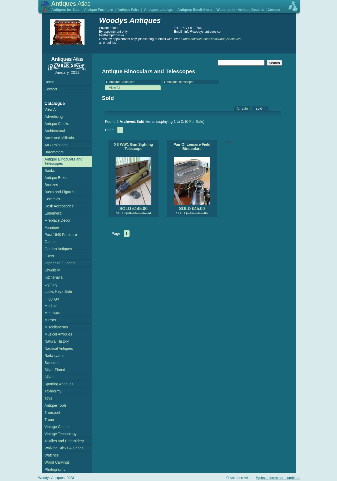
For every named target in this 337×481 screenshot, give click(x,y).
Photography (54, 469)
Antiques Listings (158, 10)
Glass (49, 256)
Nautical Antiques (58, 348)
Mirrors (50, 320)
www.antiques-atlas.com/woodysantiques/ (212, 39)
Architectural (54, 131)
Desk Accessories (58, 206)
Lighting (50, 284)
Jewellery (52, 270)
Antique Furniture (98, 10)
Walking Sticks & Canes (63, 448)
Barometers (53, 152)
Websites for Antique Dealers (240, 10)
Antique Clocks (56, 124)
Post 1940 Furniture (60, 234)
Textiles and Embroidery (64, 441)
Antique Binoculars (122, 82)
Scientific (51, 363)
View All (114, 88)
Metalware (53, 313)
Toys (48, 398)
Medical (50, 306)
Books (49, 170)
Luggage (51, 299)
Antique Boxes (56, 178)
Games (50, 242)
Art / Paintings (55, 145)
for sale (242, 108)
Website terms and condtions (278, 478)
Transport (52, 412)
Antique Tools (55, 405)
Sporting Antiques (58, 384)
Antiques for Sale (65, 10)
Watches (51, 455)
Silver (49, 377)
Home (49, 82)
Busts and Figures (59, 192)
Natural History (56, 341)
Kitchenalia (53, 277)
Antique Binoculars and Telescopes (63, 161)
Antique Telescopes (180, 82)
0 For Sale (194, 121)
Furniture (51, 227)
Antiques (70, 3)
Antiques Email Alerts (195, 10)
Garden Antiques (58, 249)
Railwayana (53, 355)
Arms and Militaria (59, 138)
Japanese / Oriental (60, 263)
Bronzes (51, 185)
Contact (273, 10)
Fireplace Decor (57, 220)
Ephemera (53, 213)
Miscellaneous (56, 327)
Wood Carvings (57, 462)
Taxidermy (52, 391)
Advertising (53, 116)
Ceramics (52, 199)
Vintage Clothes (57, 427)
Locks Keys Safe (58, 291)
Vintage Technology (60, 434)
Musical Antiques (58, 334)
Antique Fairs (128, 10)
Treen (49, 419)
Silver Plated (54, 370)
